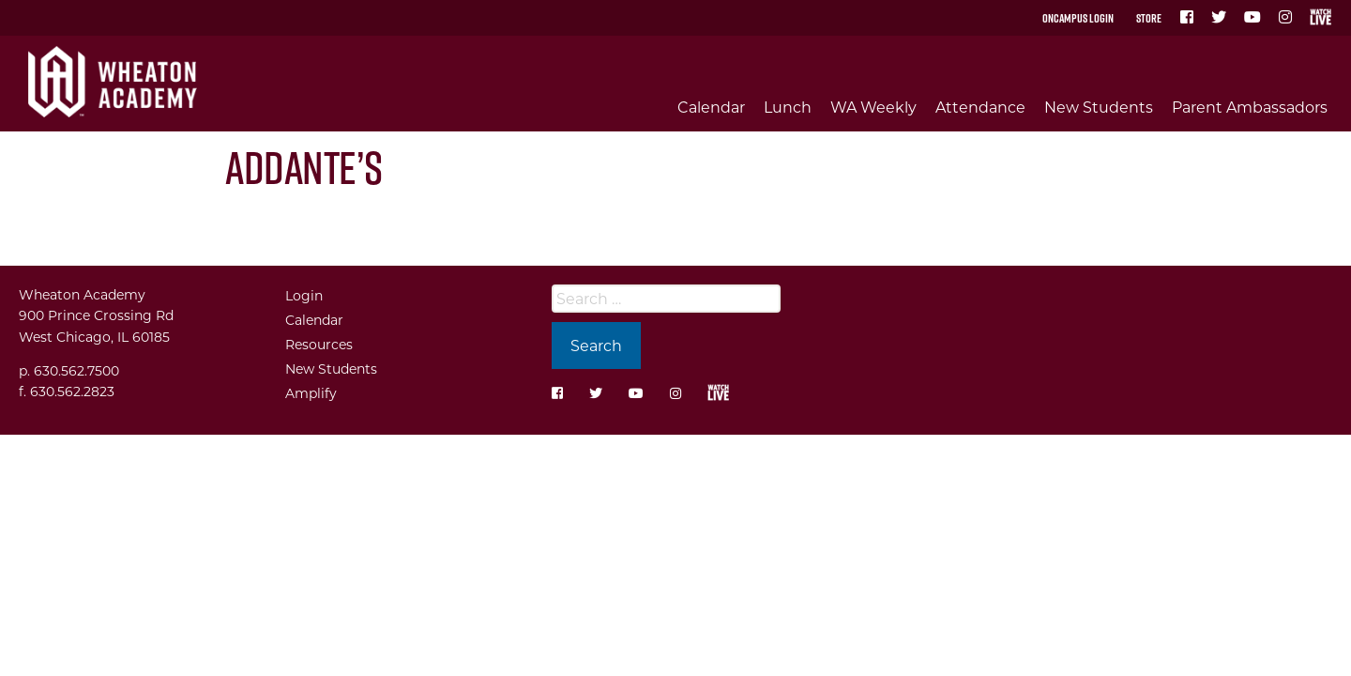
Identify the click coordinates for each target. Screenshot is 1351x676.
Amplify (311, 393)
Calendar (711, 106)
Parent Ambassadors (1250, 106)
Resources (319, 344)
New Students (1098, 106)
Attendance (980, 106)
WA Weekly (873, 106)
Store (1148, 17)
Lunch (788, 106)
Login (304, 295)
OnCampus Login (1078, 17)
